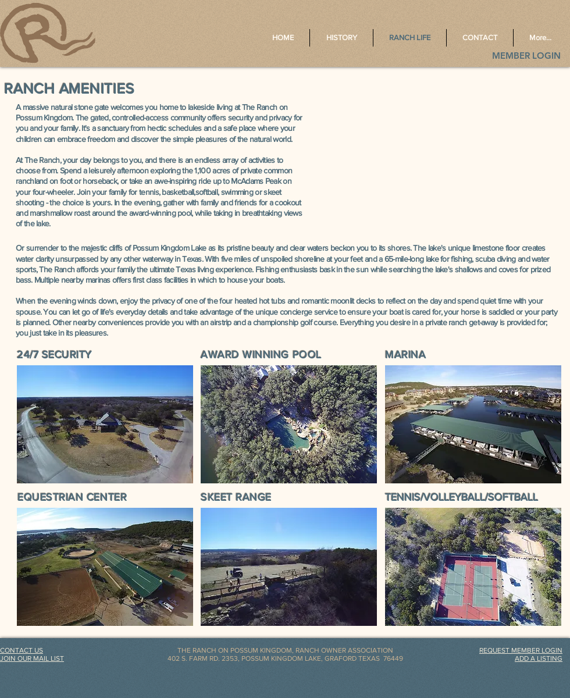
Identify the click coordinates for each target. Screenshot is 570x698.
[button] (105, 424)
